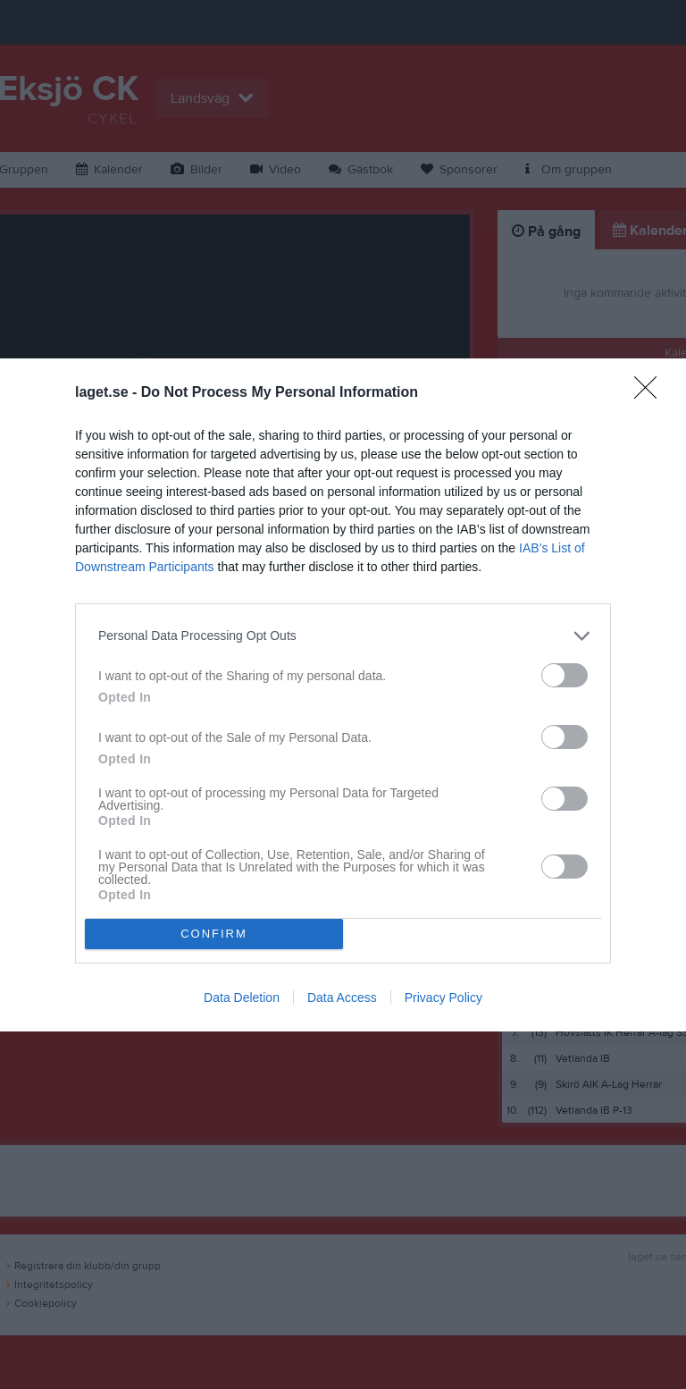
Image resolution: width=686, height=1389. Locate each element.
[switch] (564, 675)
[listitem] (343, 636)
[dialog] (343, 694)
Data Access (342, 997)
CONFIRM (213, 933)
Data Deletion (242, 997)
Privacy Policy (443, 997)
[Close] (651, 393)
